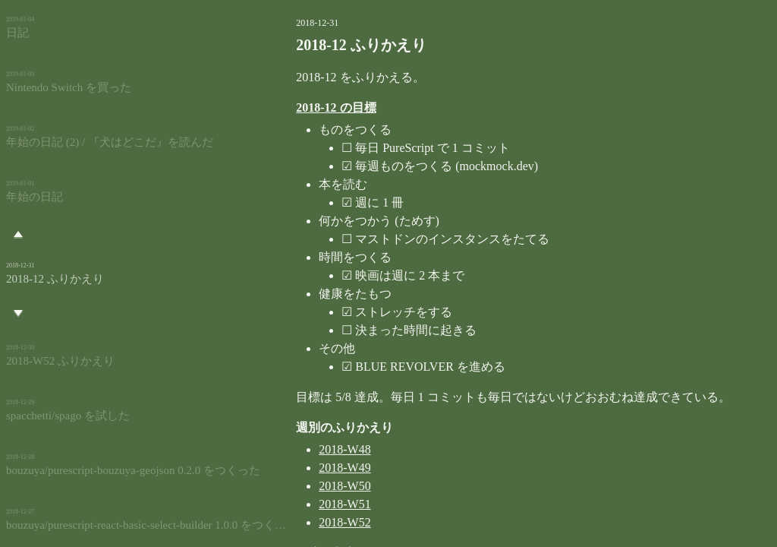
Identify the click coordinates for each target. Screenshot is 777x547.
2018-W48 (287, 449)
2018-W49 (287, 467)
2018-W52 (287, 522)
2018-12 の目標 (279, 107)
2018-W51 (287, 504)
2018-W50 (287, 485)
